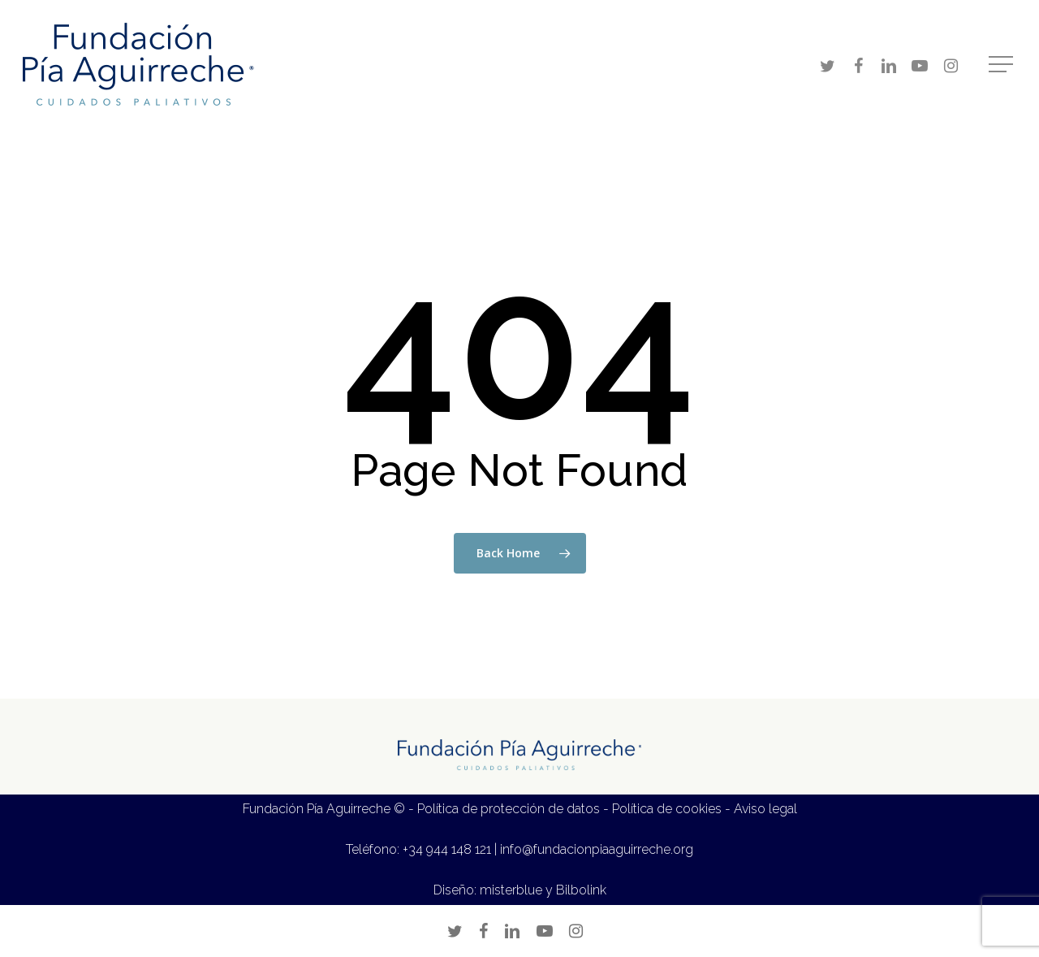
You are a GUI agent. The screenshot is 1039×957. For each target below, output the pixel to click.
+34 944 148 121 (447, 849)
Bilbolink (581, 890)
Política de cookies (667, 808)
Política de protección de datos (508, 808)
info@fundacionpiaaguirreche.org (596, 849)
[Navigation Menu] (1002, 64)
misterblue (511, 890)
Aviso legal (765, 808)
